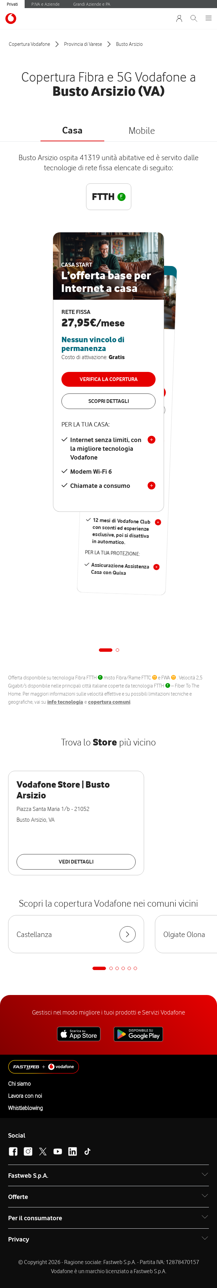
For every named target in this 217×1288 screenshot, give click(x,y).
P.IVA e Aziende (45, 4)
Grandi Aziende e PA (91, 4)
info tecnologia (65, 702)
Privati (12, 4)
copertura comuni (109, 702)
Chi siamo (19, 1083)
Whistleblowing (25, 1108)
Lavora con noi (25, 1095)
